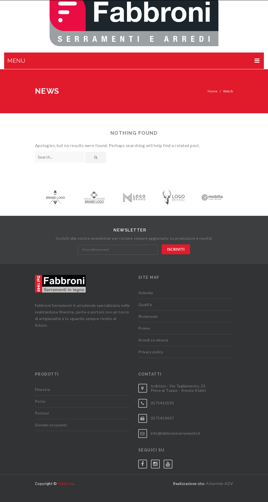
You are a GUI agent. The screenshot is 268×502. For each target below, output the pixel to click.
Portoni (42, 413)
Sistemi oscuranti (51, 425)
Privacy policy (150, 351)
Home (213, 91)
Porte (40, 401)
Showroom (148, 316)
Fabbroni (66, 483)
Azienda (145, 292)
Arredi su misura (153, 340)
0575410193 (162, 403)
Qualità (145, 304)
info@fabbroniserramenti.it (176, 433)
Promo (144, 328)
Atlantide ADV (219, 483)
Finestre (42, 389)
